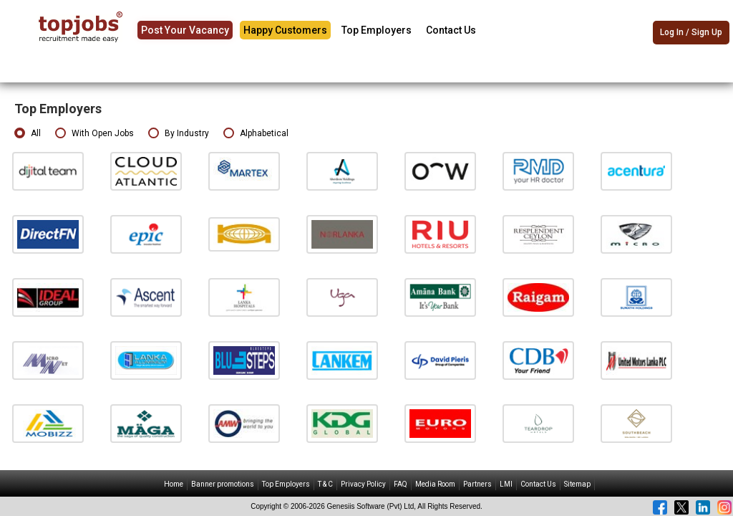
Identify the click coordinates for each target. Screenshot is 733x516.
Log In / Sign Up (691, 32)
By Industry (178, 134)
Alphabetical (255, 134)
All (27, 134)
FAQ (400, 484)
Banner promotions (222, 484)
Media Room (435, 484)
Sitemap (577, 484)
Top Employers (376, 30)
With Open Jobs (94, 134)
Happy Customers (285, 30)
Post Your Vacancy (185, 30)
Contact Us (451, 30)
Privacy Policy (363, 484)
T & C (325, 484)
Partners (477, 484)
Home (173, 484)
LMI (506, 484)
